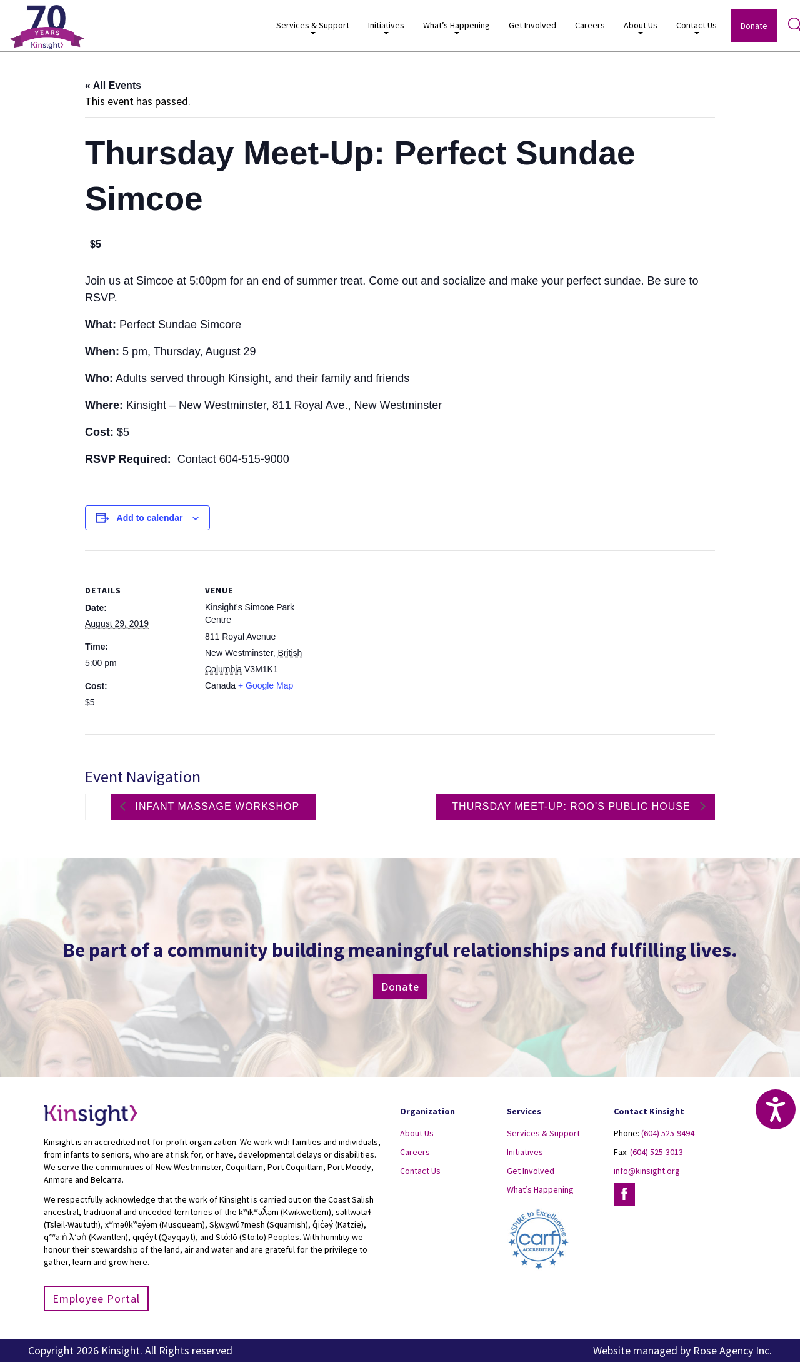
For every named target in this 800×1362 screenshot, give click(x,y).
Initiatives (386, 27)
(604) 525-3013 (656, 1152)
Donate (754, 25)
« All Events (113, 85)
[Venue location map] (391, 637)
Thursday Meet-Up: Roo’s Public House (573, 806)
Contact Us (696, 27)
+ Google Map (265, 685)
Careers (590, 25)
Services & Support (312, 27)
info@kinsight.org (647, 1170)
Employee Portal (96, 1298)
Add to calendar (150, 518)
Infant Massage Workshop (215, 806)
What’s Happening (456, 27)
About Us (641, 27)
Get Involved (532, 25)
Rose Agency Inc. (732, 1350)
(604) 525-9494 (667, 1133)
